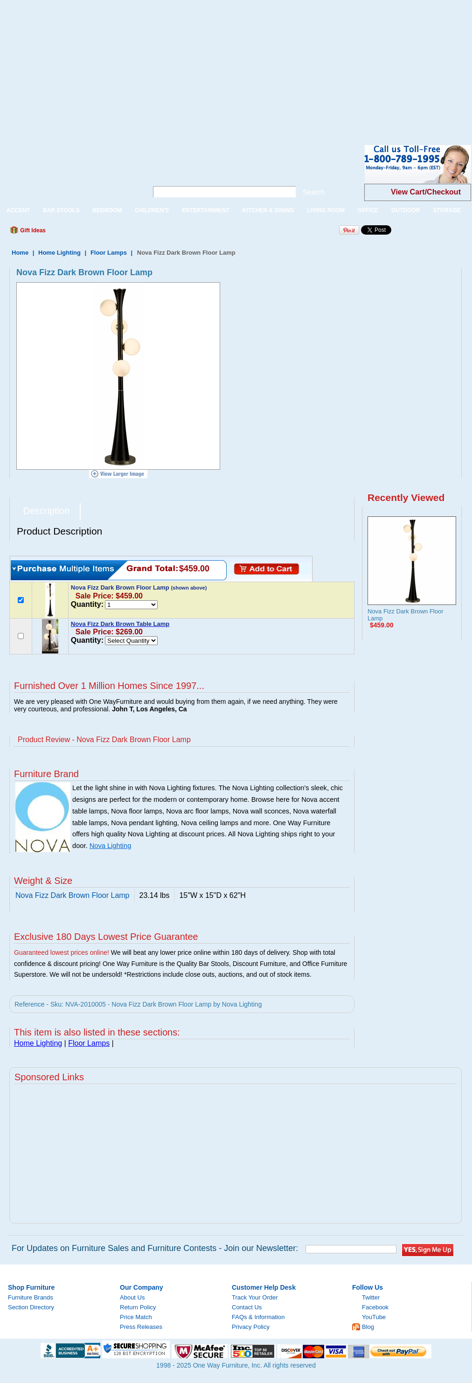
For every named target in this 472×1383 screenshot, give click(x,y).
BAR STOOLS (61, 210)
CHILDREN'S (152, 210)
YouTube (374, 1317)
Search (314, 192)
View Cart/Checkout (426, 192)
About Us (132, 1297)
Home (20, 252)
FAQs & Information (258, 1317)
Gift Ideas (32, 230)
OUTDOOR (405, 210)
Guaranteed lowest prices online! (61, 952)
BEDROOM (107, 210)
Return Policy (138, 1307)
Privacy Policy (251, 1326)
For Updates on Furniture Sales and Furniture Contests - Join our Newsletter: (155, 1248)
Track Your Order (255, 1297)
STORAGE (446, 210)
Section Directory (31, 1307)
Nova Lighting (111, 845)
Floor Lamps (108, 252)
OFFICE (368, 210)
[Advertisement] (125, 65)
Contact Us (247, 1307)
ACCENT (18, 210)
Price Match (136, 1317)
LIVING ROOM (326, 210)
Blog (368, 1326)
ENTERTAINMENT (205, 210)
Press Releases (141, 1326)
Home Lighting (59, 252)
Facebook (375, 1307)
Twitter (371, 1297)
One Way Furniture (68, 171)
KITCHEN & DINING (268, 210)
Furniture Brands (30, 1297)
